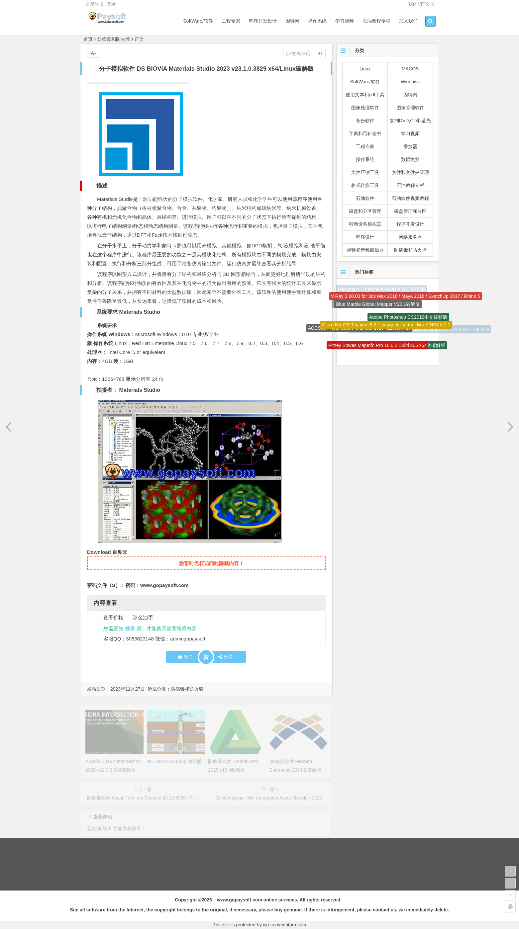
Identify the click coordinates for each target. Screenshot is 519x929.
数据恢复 (410, 159)
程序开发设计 (263, 21)
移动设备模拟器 (365, 224)
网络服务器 (410, 237)
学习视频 (344, 21)
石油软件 (365, 198)
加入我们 (408, 21)
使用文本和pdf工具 (365, 94)
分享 (225, 656)
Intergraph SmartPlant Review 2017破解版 (382, 290)
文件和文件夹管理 (410, 172)
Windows (410, 81)
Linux (365, 68)
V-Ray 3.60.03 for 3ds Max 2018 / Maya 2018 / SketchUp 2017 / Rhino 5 (405, 297)
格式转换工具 (365, 185)
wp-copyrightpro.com (284, 924)
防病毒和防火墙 (113, 39)
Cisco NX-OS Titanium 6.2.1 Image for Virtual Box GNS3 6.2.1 (386, 327)
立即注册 (94, 4)
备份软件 (365, 120)
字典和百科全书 (365, 133)
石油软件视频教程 (410, 198)
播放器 (410, 146)
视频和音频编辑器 (365, 250)
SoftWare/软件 (198, 21)
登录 (111, 4)
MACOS (410, 68)
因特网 (292, 21)
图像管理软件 (410, 107)
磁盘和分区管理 (365, 211)
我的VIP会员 (421, 4)
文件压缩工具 (365, 172)
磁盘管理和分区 (410, 211)
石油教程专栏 (376, 21)
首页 (88, 39)
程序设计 (365, 237)
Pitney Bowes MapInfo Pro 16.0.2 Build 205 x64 (377, 347)
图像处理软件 (365, 107)
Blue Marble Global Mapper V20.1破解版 (378, 306)
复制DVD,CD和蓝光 (410, 120)
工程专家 (231, 21)
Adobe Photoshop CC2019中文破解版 (408, 318)
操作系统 (317, 21)
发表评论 (298, 53)
